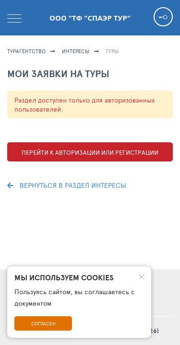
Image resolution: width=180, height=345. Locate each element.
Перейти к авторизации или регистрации (90, 152)
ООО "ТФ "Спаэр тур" (90, 18)
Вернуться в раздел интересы (66, 185)
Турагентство (26, 51)
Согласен (43, 323)
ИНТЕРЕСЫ (75, 51)
